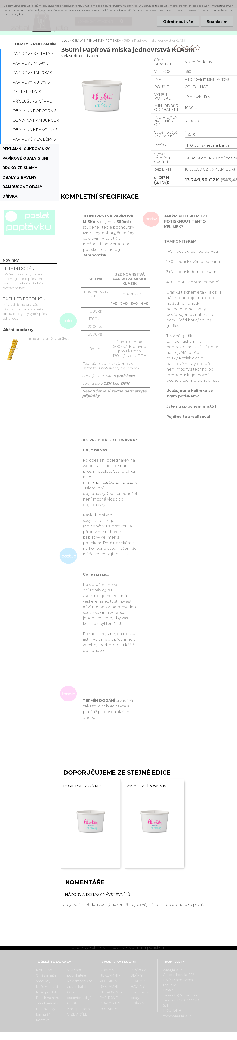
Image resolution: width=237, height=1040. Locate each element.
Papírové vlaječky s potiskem (34, 140)
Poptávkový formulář (45, 1012)
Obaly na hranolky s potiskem (35, 131)
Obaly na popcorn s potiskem (34, 112)
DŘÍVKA (9, 196)
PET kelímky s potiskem (26, 93)
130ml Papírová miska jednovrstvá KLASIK (84, 786)
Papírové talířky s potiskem (32, 74)
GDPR (72, 1003)
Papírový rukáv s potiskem (31, 83)
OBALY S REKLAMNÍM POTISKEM (36, 45)
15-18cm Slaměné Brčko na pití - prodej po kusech (50, 338)
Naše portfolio (47, 992)
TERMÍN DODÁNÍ (19, 268)
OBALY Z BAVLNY (19, 177)
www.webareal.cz (137, 1036)
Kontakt (42, 1020)
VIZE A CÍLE (77, 1014)
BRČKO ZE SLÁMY (19, 168)
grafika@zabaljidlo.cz (113, 482)
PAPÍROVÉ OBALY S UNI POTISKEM (25, 159)
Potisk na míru (47, 998)
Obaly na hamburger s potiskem (35, 121)
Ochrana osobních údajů (79, 995)
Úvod (65, 40)
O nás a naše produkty (46, 978)
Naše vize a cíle (48, 987)
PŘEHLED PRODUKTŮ (24, 299)
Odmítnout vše (178, 21)
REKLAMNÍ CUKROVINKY (26, 149)
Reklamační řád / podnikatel (79, 984)
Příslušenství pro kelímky (32, 102)
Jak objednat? (47, 1003)
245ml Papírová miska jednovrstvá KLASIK (148, 786)
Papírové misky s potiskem (30, 64)
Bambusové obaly (22, 187)
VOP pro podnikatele (76, 973)
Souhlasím (217, 21)
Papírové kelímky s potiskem (33, 55)
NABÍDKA (44, 970)
